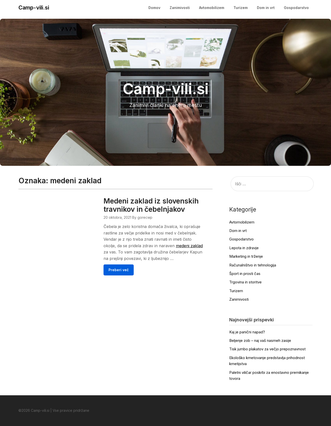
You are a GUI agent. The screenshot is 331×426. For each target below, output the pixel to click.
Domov (154, 7)
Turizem (240, 7)
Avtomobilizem (211, 7)
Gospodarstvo (296, 7)
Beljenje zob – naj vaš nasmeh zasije (260, 340)
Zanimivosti (180, 7)
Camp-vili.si (33, 7)
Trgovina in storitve (245, 282)
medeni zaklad (189, 245)
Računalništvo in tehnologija (252, 265)
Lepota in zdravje (244, 247)
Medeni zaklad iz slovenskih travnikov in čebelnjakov (151, 205)
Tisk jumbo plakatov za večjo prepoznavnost (267, 349)
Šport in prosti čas (244, 273)
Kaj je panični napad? (247, 332)
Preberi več (119, 270)
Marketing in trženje (246, 256)
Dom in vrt (266, 7)
